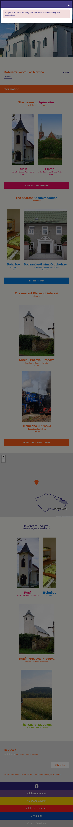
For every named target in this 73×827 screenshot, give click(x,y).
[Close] (69, 5)
